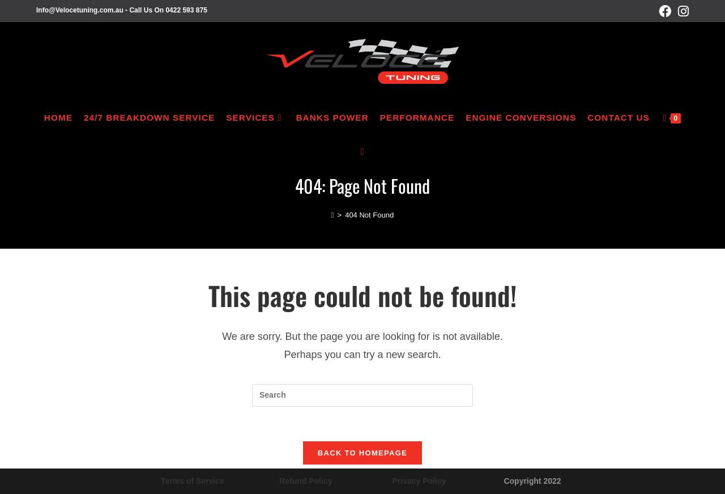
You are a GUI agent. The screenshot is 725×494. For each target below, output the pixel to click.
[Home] (332, 215)
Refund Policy (305, 481)
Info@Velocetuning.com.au (79, 10)
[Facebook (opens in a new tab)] (665, 11)
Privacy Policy (419, 481)
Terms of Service (192, 481)
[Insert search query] (362, 395)
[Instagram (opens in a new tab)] (682, 11)
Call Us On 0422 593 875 (168, 10)
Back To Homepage (362, 453)
